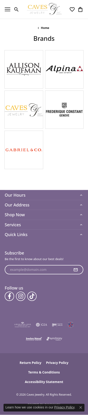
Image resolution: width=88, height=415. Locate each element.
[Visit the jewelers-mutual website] (34, 338)
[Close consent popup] (80, 407)
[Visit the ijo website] (57, 324)
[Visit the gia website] (41, 324)
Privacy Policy (57, 362)
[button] (16, 9)
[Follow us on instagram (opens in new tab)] (20, 296)
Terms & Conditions (44, 372)
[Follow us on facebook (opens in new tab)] (9, 296)
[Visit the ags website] (22, 324)
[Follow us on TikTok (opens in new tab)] (32, 296)
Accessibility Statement (44, 382)
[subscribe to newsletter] (75, 269)
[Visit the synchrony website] (54, 338)
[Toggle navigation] (7, 9)
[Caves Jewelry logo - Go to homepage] (44, 9)
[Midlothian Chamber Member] (70, 324)
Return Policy (30, 362)
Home (45, 28)
